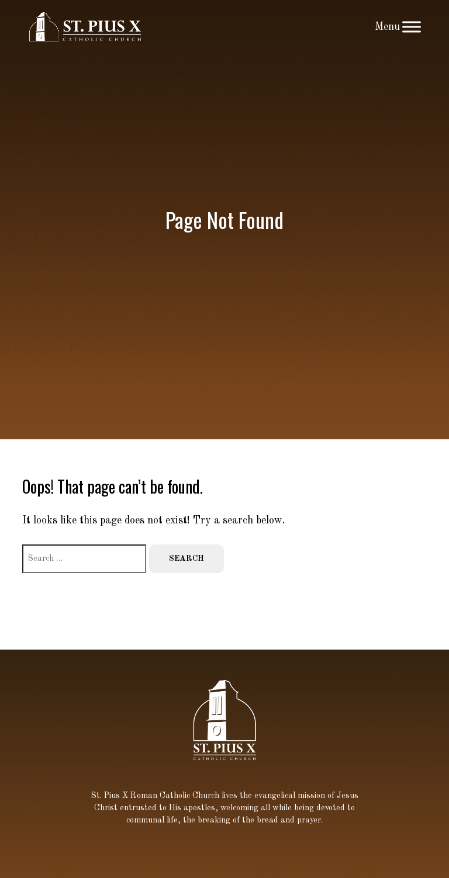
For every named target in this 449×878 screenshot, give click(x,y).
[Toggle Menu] (411, 26)
